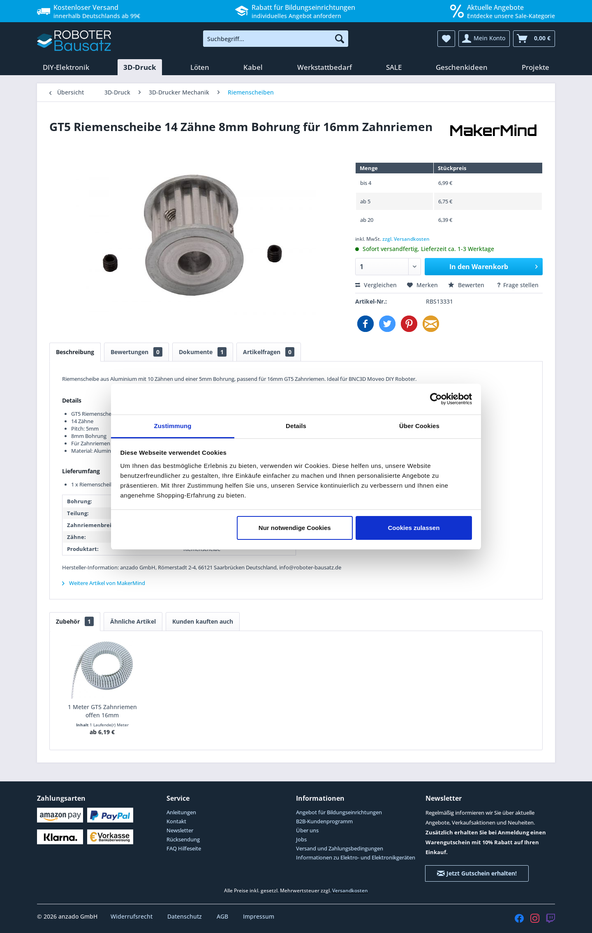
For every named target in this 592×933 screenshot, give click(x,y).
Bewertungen (136, 352)
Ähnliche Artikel (133, 621)
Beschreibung (75, 352)
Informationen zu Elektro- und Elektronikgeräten (355, 857)
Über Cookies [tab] (419, 425)
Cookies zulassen (413, 527)
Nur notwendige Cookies (295, 527)
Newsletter (179, 830)
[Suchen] (339, 38)
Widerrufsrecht (132, 916)
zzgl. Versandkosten (406, 238)
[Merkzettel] (446, 38)
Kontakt (176, 821)
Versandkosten (350, 890)
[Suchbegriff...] (275, 38)
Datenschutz (185, 916)
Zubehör (75, 621)
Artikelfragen (268, 352)
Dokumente (203, 352)
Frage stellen (517, 285)
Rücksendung (183, 839)
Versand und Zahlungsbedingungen (339, 848)
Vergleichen (376, 285)
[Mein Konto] (484, 38)
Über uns (307, 830)
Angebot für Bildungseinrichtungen (339, 812)
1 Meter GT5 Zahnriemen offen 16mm (102, 711)
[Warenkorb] (534, 38)
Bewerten (467, 285)
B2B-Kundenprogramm (324, 821)
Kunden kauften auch (202, 621)
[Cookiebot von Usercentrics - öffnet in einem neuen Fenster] (436, 399)
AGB (223, 916)
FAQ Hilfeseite (183, 848)
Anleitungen (181, 812)
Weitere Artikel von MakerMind (103, 583)
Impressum (258, 916)
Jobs (301, 839)
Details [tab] (296, 425)
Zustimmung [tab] (173, 425)
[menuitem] (275, 38)
